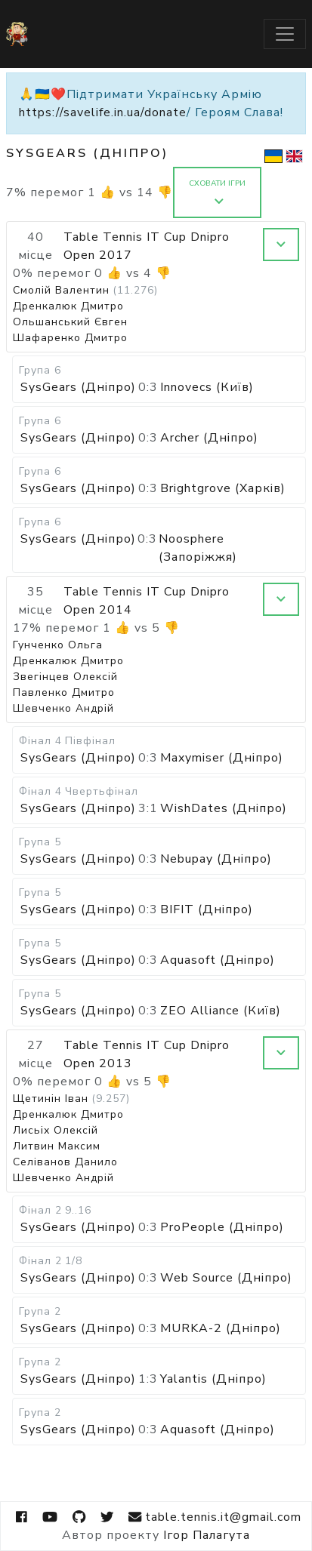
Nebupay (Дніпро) (216, 859)
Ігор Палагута (206, 1535)
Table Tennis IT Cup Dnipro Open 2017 (146, 246)
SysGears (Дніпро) (78, 387)
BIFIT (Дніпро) (206, 909)
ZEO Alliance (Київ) (220, 1010)
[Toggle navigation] (285, 34)
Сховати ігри (217, 192)
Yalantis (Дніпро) (213, 1379)
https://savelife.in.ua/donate (103, 112)
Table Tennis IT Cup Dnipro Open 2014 (146, 600)
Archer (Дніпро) (209, 437)
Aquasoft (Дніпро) (217, 960)
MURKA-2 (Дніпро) (220, 1328)
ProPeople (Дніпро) (222, 1227)
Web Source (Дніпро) (226, 1277)
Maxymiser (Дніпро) (221, 757)
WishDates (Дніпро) (223, 808)
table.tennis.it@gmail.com (214, 1517)
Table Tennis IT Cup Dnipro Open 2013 (146, 1054)
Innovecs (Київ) (207, 387)
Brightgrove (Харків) (223, 488)
